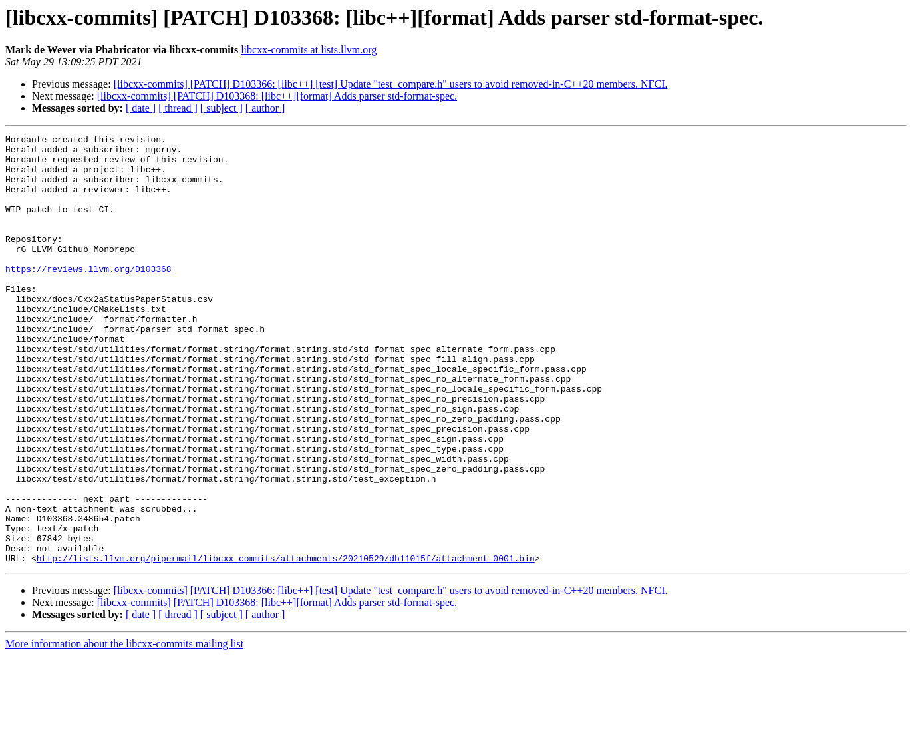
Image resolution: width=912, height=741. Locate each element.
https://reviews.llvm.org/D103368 (88, 297)
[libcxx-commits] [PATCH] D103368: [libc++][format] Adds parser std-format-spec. (277, 96)
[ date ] (141, 108)
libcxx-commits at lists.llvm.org (309, 49)
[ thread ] (178, 108)
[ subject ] (221, 108)
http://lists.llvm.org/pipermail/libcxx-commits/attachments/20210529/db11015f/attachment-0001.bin (286, 644)
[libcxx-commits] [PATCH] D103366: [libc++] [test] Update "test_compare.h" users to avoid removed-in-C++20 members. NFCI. (391, 84)
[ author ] (265, 108)
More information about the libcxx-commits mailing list (124, 729)
